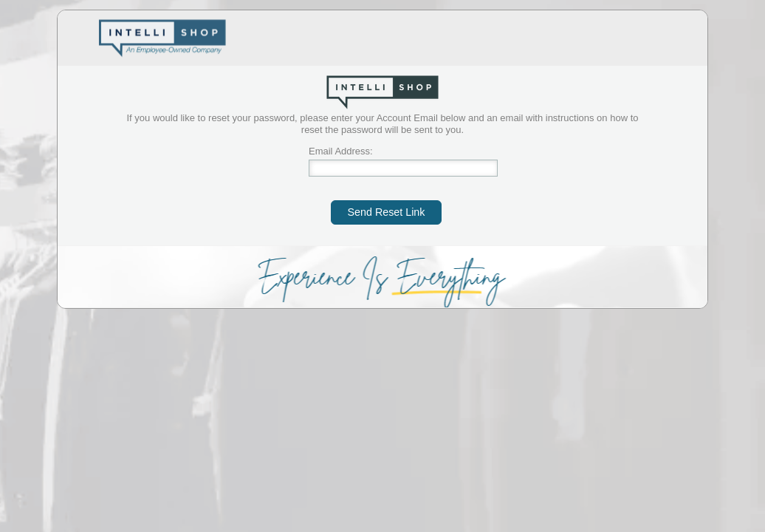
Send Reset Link (386, 212)
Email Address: (341, 151)
